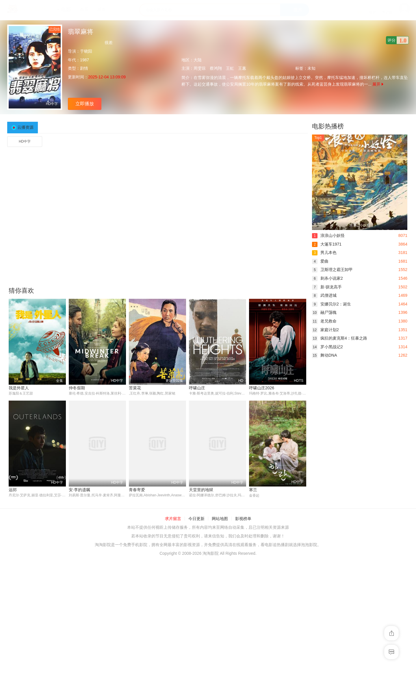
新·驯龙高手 (327, 287)
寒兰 (253, 489)
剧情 (84, 68)
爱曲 (320, 261)
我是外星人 (19, 388)
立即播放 (84, 103)
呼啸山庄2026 (261, 388)
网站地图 (220, 519)
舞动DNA (324, 355)
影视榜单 (243, 519)
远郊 (13, 489)
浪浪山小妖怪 (328, 235)
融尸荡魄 (324, 312)
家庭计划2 (325, 329)
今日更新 (196, 519)
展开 (377, 84)
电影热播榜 (328, 126)
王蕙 (242, 68)
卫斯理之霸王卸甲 (332, 269)
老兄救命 (324, 321)
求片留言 (173, 519)
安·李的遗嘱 (79, 489)
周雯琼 (200, 68)
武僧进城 (324, 295)
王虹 (230, 68)
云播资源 (25, 127)
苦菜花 (135, 388)
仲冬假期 (77, 388)
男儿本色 (324, 252)
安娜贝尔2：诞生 (331, 304)
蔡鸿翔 (216, 68)
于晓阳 (86, 51)
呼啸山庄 (197, 388)
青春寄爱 (137, 489)
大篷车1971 (326, 244)
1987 (84, 60)
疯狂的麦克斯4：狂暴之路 (339, 338)
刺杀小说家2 (327, 278)
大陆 (198, 60)
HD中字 (25, 141)
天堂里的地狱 (201, 489)
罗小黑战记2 (327, 346)
